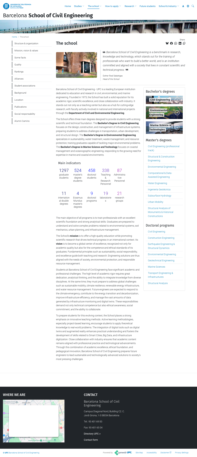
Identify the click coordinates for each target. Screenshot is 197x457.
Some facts (20, 57)
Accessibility (152, 453)
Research (129, 6)
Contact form (91, 439)
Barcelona (48, 15)
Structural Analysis (158, 283)
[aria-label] (193, 6)
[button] (84, 6)
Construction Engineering (161, 237)
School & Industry (168, 6)
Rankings (19, 71)
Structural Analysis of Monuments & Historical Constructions (160, 212)
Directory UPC (91, 433)
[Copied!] (184, 43)
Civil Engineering (156, 231)
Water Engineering (157, 183)
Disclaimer (164, 453)
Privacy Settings (181, 453)
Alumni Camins (22, 121)
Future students (148, 6)
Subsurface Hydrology (159, 195)
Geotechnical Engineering (161, 260)
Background (20, 92)
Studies (78, 6)
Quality (17, 64)
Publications (20, 106)
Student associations (24, 85)
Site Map (139, 453)
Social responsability (24, 114)
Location (18, 100)
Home (68, 6)
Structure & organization (26, 43)
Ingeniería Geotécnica (159, 189)
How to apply (111, 6)
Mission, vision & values (26, 50)
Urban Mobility (155, 201)
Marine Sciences (156, 266)
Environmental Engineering (162, 166)
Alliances (19, 78)
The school (93, 6)
